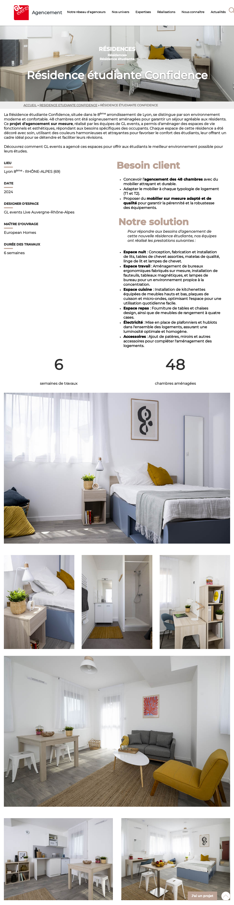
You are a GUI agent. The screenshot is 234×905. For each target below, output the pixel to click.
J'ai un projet (202, 896)
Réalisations (166, 12)
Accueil (30, 105)
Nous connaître (193, 12)
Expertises (143, 12)
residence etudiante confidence (68, 105)
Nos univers (120, 12)
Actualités (218, 12)
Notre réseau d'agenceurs (86, 12)
